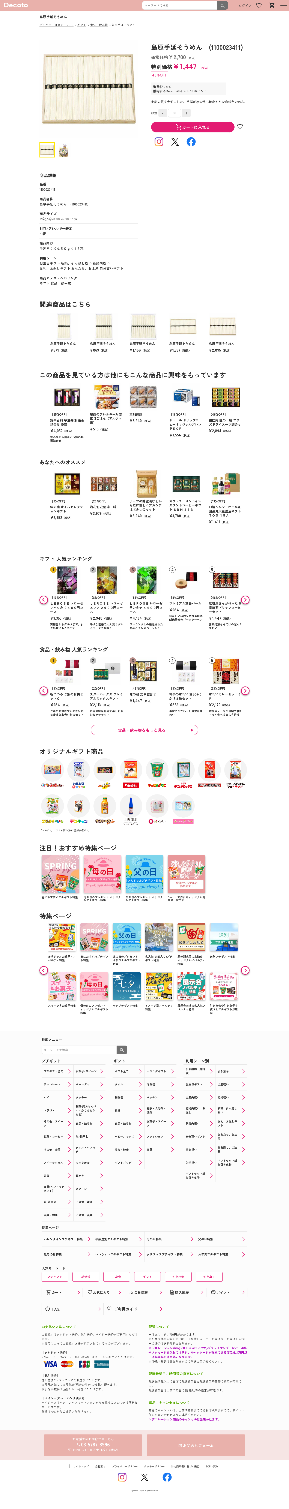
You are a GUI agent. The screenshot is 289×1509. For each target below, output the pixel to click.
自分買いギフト (111, 268)
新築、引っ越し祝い (76, 263)
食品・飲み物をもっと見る (142, 730)
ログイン (245, 5)
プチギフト (54, 1277)
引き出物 (178, 1277)
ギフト (44, 283)
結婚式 (85, 1277)
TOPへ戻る (212, 1466)
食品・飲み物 (61, 283)
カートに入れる (193, 127)
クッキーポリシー (154, 1466)
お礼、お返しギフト (54, 268)
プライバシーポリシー (125, 1466)
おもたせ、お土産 (85, 268)
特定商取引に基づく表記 (185, 1466)
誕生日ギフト (49, 263)
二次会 (116, 1277)
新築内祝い (101, 263)
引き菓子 (209, 1277)
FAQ (65, 1389)
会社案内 (100, 1466)
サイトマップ (81, 1466)
